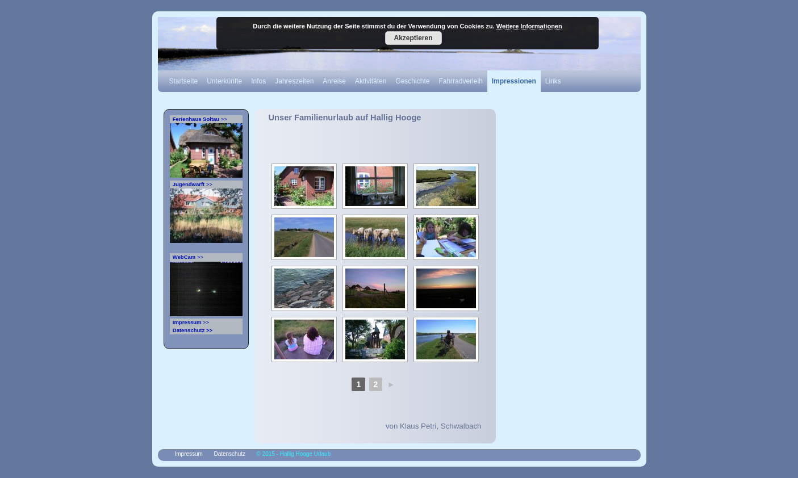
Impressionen (514, 81)
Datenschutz (229, 454)
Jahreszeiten (294, 81)
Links (553, 81)
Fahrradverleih (460, 81)
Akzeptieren (413, 38)
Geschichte (412, 81)
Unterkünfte (224, 81)
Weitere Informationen (529, 26)
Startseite (183, 81)
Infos (258, 81)
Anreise (334, 81)
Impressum (189, 454)
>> (198, 119)
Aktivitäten (370, 81)
